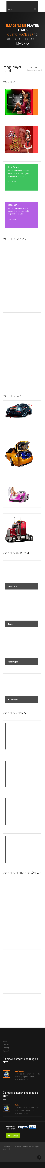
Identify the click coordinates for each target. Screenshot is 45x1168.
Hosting (6, 1048)
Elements (37, 67)
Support (6, 1051)
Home (30, 67)
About (5, 1041)
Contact (6, 1044)
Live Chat (13, 1136)
